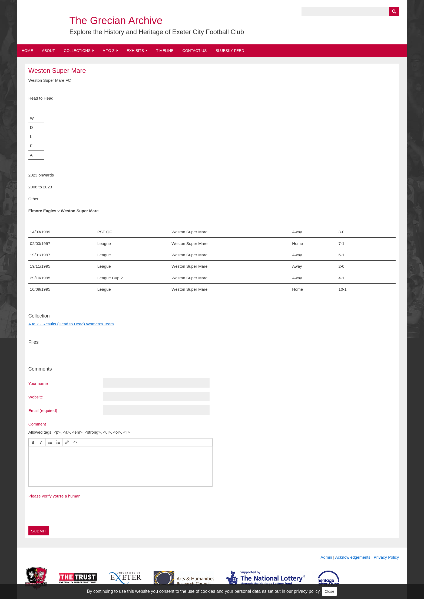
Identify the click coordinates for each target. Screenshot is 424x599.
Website (35, 397)
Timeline (165, 50)
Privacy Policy (386, 557)
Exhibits (135, 50)
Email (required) (42, 410)
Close (329, 591)
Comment (37, 424)
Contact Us (195, 50)
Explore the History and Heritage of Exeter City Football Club (156, 31)
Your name (38, 383)
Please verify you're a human (54, 496)
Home (27, 50)
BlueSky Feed (230, 50)
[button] (33, 442)
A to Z (109, 50)
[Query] (350, 11)
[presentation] (33, 442)
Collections (77, 50)
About (48, 50)
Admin (326, 557)
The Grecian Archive (116, 20)
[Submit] (394, 11)
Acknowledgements (352, 557)
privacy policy (307, 591)
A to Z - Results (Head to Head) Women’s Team (71, 324)
